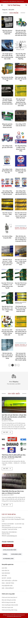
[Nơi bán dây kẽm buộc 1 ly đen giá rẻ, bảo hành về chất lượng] (7, 345)
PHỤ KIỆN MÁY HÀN (7, 585)
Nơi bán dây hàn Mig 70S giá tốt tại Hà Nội (7, 79)
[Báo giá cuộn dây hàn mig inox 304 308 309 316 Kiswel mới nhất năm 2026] (21, 22)
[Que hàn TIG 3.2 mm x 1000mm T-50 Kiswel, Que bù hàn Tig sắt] (7, 274)
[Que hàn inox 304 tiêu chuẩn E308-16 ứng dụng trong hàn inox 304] (21, 321)
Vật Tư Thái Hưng (14, 5)
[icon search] (26, 5)
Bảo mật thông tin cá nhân (9, 600)
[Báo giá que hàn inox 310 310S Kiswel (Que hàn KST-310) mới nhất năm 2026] (21, 90)
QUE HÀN (4, 568)
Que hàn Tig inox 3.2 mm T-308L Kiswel (7, 214)
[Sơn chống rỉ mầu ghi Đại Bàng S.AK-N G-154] (7, 161)
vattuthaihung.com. (20, 614)
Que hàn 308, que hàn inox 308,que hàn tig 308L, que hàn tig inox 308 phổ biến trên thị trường (14, 417)
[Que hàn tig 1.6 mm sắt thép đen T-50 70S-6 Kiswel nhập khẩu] (7, 298)
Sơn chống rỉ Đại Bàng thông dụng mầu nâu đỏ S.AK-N (20, 192)
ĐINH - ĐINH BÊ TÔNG (8, 583)
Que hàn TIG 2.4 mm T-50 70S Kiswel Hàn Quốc (21, 284)
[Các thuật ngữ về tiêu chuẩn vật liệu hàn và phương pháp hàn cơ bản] (7, 45)
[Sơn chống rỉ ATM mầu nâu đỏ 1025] (21, 116)
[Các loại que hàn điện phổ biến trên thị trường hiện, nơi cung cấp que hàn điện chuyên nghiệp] (21, 345)
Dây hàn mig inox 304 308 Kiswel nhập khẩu (7, 32)
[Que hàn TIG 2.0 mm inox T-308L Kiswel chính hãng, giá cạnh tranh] (7, 251)
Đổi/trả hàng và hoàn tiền (8, 602)
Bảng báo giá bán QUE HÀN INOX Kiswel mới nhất (7, 125)
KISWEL (5, 554)
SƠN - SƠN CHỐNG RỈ (8, 588)
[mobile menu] (2, 5)
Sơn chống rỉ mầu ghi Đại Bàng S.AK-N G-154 (7, 171)
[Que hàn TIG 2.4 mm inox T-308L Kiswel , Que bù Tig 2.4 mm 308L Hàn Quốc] (21, 204)
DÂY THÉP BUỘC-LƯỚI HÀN (9, 580)
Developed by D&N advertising (14, 616)
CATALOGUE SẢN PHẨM (9, 550)
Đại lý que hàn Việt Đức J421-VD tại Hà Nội (20, 79)
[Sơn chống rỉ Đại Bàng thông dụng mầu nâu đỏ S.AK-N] (21, 182)
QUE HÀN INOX (6, 573)
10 (15, 365)
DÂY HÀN (4, 575)
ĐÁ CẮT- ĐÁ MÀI (6, 578)
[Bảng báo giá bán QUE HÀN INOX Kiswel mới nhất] (7, 116)
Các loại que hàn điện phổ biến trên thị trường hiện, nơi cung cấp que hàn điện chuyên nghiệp (20, 357)
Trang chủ (4, 9)
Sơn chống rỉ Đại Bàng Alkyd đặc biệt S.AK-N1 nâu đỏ (7, 192)
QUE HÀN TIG (5, 570)
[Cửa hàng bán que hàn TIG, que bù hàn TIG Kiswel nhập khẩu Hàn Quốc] (21, 298)
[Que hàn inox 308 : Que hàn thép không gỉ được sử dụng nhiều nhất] (7, 321)
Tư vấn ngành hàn (7, 545)
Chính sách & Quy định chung (9, 610)
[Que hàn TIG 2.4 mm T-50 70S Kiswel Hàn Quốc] (21, 274)
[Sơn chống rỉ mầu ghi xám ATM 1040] (7, 137)
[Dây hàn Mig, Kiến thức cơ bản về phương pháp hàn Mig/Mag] (21, 45)
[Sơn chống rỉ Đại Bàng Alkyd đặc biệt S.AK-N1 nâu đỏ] (7, 182)
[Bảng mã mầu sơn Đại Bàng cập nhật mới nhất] (21, 161)
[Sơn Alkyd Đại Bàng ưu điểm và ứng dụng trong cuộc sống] (21, 137)
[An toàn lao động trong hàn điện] (7, 228)
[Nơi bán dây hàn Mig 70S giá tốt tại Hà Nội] (7, 69)
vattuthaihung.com (12, 535)
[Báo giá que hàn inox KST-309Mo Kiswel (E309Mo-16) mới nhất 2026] (7, 90)
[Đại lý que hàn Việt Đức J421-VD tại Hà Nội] (21, 69)
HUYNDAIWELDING (8, 558)
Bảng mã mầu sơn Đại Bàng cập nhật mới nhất (20, 171)
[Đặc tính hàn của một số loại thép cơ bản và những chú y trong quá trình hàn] (21, 228)
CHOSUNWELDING (16, 554)
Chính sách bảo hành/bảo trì (9, 597)
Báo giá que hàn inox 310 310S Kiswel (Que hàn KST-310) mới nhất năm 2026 (20, 102)
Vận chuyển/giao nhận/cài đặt (10, 605)
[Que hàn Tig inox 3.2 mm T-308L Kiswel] (7, 204)
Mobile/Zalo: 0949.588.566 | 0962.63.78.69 (13, 1)
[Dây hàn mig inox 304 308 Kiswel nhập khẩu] (7, 22)
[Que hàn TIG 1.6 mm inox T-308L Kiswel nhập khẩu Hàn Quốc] (21, 251)
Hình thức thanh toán (7, 607)
